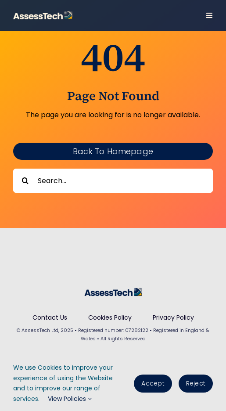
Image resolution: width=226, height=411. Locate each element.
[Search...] (113, 181)
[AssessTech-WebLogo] (42, 15)
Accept (152, 383)
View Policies (70, 398)
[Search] (25, 181)
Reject (195, 383)
